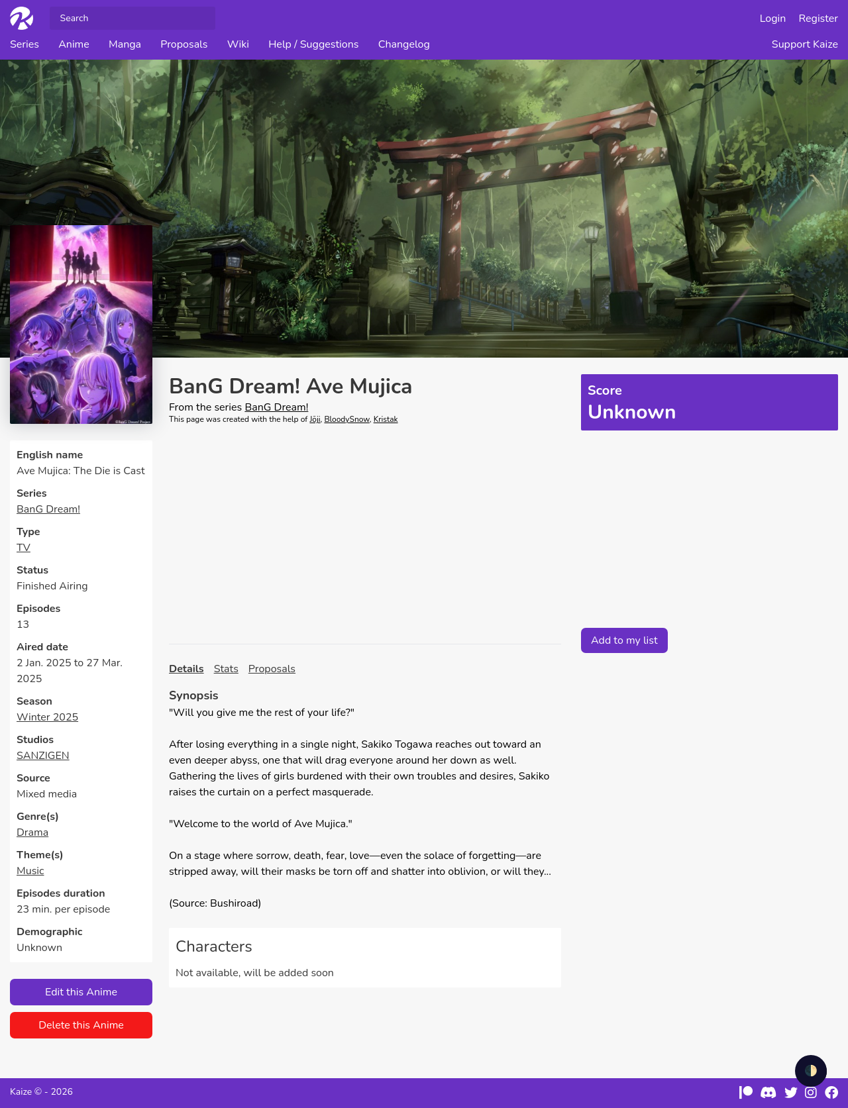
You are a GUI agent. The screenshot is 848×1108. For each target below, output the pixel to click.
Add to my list (624, 640)
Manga (125, 44)
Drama (32, 832)
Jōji (314, 419)
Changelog (404, 44)
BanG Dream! (48, 509)
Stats (226, 669)
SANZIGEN (43, 755)
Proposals (183, 44)
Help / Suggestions (313, 44)
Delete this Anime (81, 1025)
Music (30, 871)
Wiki (238, 44)
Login (773, 18)
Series (24, 44)
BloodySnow (346, 419)
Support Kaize (805, 44)
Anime (73, 44)
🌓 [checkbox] (811, 1071)
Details (186, 669)
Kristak (386, 419)
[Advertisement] (365, 534)
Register (819, 18)
